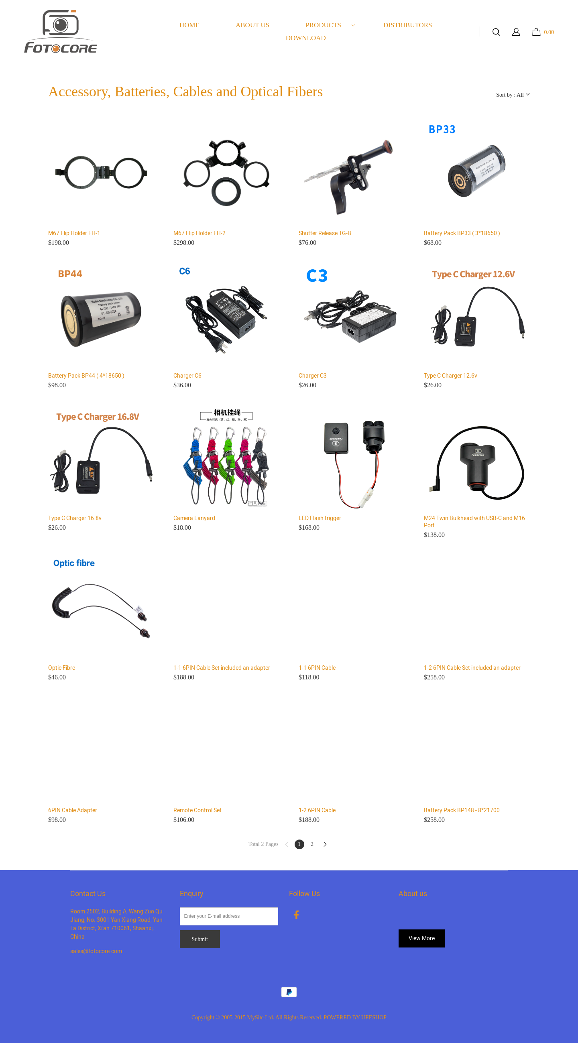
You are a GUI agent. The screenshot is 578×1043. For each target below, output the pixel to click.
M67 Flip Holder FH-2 (199, 233)
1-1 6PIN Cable (317, 668)
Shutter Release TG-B (325, 233)
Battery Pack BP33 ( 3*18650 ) (462, 233)
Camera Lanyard (194, 518)
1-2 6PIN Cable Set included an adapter (472, 668)
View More (422, 938)
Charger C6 (187, 376)
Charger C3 (313, 376)
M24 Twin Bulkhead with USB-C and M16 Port (474, 522)
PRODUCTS (330, 25)
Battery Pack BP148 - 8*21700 (462, 810)
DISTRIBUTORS (407, 25)
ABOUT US (252, 25)
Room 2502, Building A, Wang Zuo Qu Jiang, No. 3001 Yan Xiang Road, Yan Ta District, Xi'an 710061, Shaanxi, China (116, 924)
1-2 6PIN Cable (317, 810)
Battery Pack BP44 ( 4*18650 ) (86, 376)
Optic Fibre (61, 668)
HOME (189, 25)
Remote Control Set (197, 810)
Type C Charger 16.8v (75, 518)
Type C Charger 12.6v (450, 376)
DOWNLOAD (306, 38)
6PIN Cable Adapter (72, 810)
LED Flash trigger (320, 518)
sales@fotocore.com (96, 951)
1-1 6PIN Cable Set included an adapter (221, 668)
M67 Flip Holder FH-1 (74, 233)
